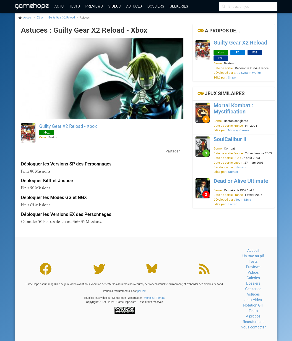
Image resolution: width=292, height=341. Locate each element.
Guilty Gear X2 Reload (61, 17)
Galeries (253, 278)
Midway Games (238, 130)
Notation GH (253, 305)
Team (253, 311)
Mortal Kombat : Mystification (233, 108)
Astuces (134, 6)
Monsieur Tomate (154, 297)
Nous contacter (253, 327)
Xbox (40, 17)
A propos (253, 316)
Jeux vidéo (253, 300)
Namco (240, 167)
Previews (94, 6)
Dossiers (155, 6)
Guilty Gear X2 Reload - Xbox (68, 126)
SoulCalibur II (230, 139)
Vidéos (114, 6)
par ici (141, 291)
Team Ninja (243, 199)
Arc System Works (248, 72)
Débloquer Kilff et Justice (47, 180)
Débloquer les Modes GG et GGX (54, 197)
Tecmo (232, 204)
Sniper (232, 77)
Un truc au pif (253, 256)
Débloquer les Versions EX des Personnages (66, 214)
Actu (59, 6)
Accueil (253, 250)
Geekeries (178, 6)
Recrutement (253, 322)
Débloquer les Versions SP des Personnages (66, 164)
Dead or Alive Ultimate (241, 181)
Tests (74, 6)
